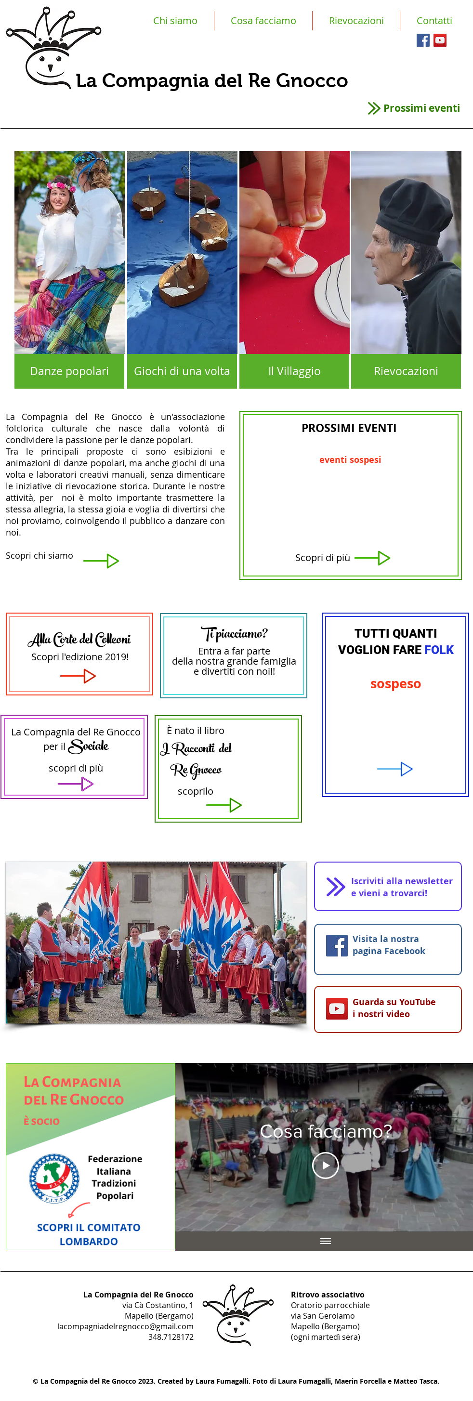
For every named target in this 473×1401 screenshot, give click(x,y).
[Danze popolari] (69, 371)
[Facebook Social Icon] (423, 40)
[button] (156, 942)
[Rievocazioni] (406, 371)
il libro (210, 730)
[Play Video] (325, 1165)
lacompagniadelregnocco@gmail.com (125, 1326)
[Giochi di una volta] (182, 371)
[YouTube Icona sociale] (337, 1009)
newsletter (429, 881)
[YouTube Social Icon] (440, 40)
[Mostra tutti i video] (325, 1241)
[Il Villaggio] (294, 371)
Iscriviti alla (377, 881)
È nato (181, 730)
